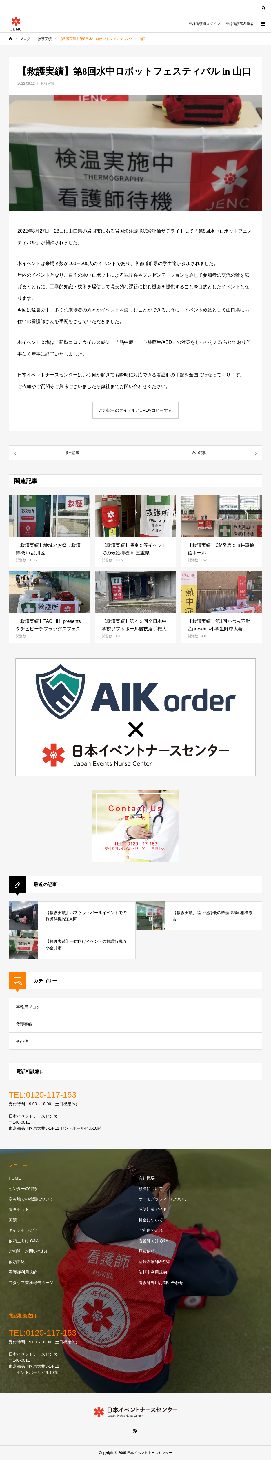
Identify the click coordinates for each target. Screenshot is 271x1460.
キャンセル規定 (23, 1230)
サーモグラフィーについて (163, 1199)
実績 (13, 1220)
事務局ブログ (28, 1007)
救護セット (19, 1209)
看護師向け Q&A (153, 1240)
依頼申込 (17, 1261)
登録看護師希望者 (240, 24)
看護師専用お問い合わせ (161, 1282)
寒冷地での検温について (31, 1199)
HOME (15, 1178)
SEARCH (263, 7)
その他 (22, 1041)
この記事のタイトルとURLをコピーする (135, 410)
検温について (151, 1188)
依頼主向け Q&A (24, 1240)
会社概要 (147, 1178)
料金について (151, 1220)
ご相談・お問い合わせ (29, 1251)
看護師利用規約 (23, 1272)
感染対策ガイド (153, 1209)
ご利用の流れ (151, 1230)
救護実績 (47, 83)
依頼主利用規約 (153, 1272)
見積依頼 (147, 1251)
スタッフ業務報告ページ (31, 1282)
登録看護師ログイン (204, 24)
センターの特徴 (23, 1188)
